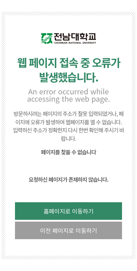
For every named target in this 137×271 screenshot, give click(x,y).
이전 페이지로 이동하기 (68, 230)
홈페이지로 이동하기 (68, 211)
